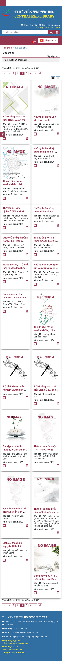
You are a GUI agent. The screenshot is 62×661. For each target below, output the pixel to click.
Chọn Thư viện (29, 25)
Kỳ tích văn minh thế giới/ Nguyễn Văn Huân (14, 512)
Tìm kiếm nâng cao (49, 25)
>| (40, 73)
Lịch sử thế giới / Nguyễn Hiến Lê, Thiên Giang (12, 546)
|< (4, 73)
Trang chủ (7, 48)
